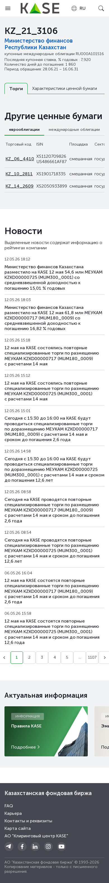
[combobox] (78, 8)
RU (78, 8)
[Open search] (101, 8)
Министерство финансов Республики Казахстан (38, 44)
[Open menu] (7, 8)
